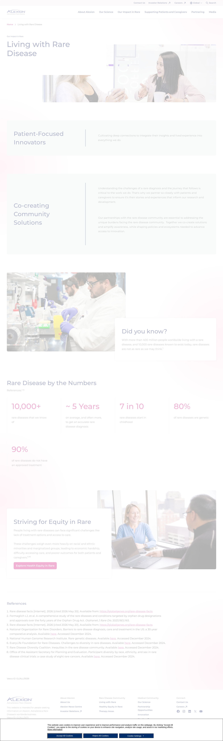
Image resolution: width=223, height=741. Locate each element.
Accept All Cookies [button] (64, 736)
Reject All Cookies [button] (101, 736)
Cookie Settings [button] (134, 736)
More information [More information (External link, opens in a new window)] (55, 729)
